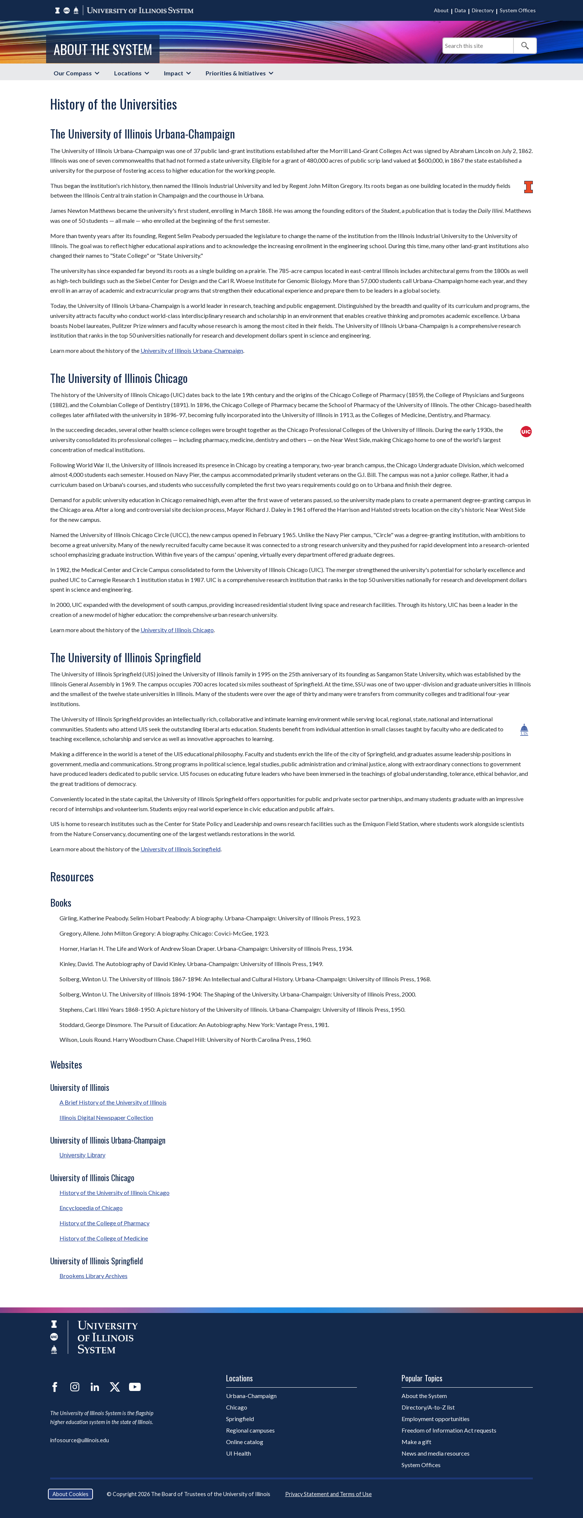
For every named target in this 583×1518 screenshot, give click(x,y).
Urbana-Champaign (251, 1395)
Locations (128, 73)
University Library (82, 1155)
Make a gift (416, 1441)
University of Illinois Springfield (180, 848)
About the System (103, 49)
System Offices (518, 10)
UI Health (238, 1453)
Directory (483, 10)
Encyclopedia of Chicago (91, 1207)
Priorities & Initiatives (236, 73)
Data (460, 10)
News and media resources (436, 1453)
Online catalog (244, 1441)
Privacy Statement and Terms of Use (328, 1494)
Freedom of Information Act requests (449, 1430)
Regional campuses (250, 1430)
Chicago (236, 1407)
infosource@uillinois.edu (79, 1440)
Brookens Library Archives (93, 1275)
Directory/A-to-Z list (428, 1407)
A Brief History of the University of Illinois (113, 1102)
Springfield (240, 1418)
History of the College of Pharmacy (104, 1222)
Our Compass (73, 73)
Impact (173, 73)
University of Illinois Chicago (177, 629)
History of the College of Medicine (103, 1238)
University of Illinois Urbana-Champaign (192, 350)
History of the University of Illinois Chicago (114, 1192)
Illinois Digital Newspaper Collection (106, 1117)
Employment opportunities (436, 1418)
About (441, 10)
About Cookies (70, 1494)
